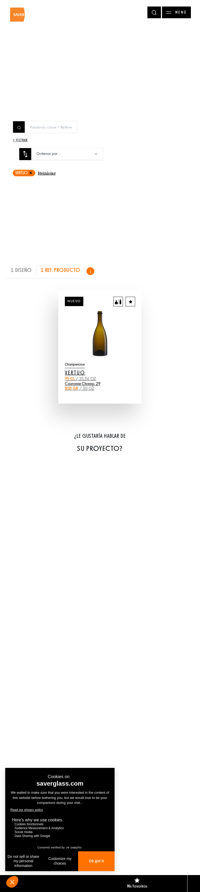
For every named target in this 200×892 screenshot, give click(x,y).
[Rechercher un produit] (51, 127)
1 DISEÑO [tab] (21, 270)
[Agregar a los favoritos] (130, 301)
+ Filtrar (20, 140)
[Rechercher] (154, 12)
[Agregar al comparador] (118, 301)
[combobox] (67, 154)
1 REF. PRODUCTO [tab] (60, 270)
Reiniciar (47, 173)
